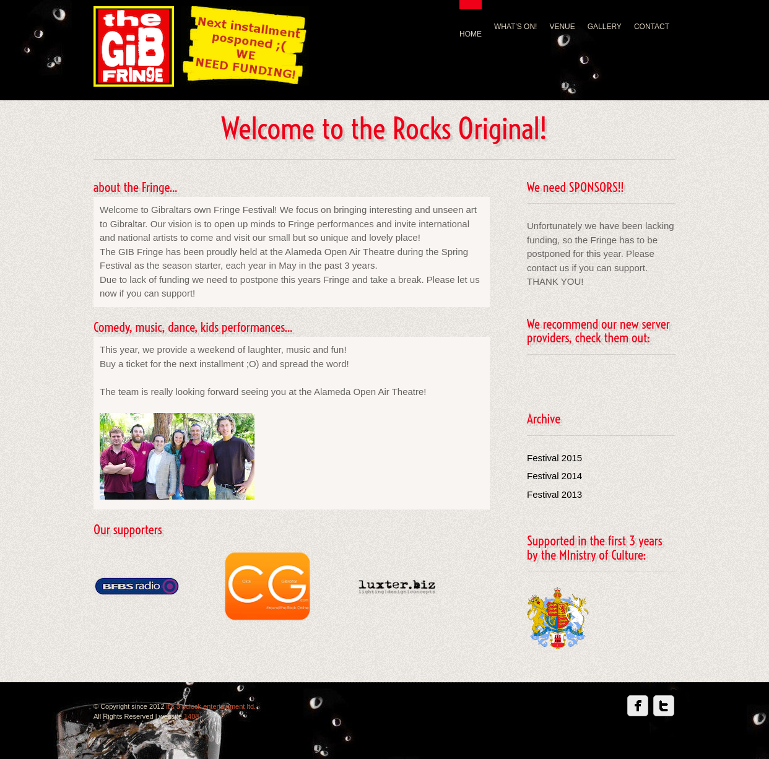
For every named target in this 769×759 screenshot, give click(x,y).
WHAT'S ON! (515, 26)
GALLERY (605, 26)
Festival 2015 (554, 458)
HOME (470, 34)
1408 (191, 716)
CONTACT (651, 26)
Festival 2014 (554, 476)
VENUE (562, 26)
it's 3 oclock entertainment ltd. (211, 706)
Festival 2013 (554, 494)
